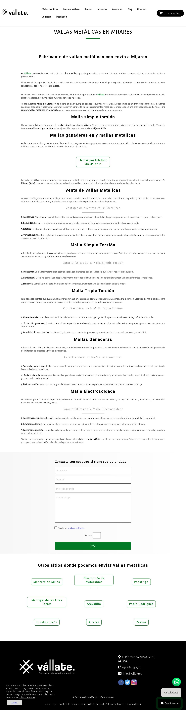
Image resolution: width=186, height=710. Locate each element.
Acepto (14, 703)
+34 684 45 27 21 (130, 667)
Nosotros (141, 9)
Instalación (61, 17)
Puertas (88, 9)
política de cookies (27, 697)
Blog (130, 9)
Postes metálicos (71, 9)
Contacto (46, 17)
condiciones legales (76, 528)
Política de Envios (114, 704)
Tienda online (170, 13)
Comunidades (133, 704)
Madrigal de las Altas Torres (46, 602)
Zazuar (141, 622)
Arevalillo (94, 603)
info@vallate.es (130, 673)
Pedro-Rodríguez (141, 603)
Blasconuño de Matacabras (94, 580)
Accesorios (117, 9)
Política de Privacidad (92, 704)
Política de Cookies (69, 704)
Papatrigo (141, 582)
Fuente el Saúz (46, 622)
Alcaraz (94, 622)
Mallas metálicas (50, 9)
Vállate (27, 73)
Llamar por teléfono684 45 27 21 (93, 162)
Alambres (102, 9)
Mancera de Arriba (46, 582)
